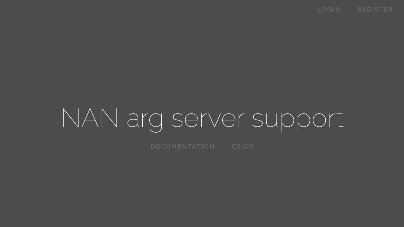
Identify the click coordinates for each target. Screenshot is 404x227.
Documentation (183, 146)
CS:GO (242, 146)
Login (329, 9)
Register (375, 9)
